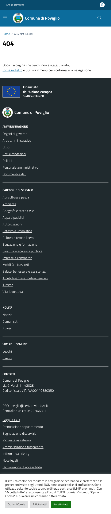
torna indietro (12, 70)
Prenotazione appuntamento (23, 426)
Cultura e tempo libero (18, 237)
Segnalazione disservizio (19, 433)
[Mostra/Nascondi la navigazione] (5, 17)
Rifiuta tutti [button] (40, 504)
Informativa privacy (16, 453)
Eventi (7, 358)
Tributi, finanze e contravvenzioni (25, 278)
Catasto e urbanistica (17, 230)
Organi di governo (15, 133)
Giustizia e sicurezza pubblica (22, 251)
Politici (7, 160)
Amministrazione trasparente (23, 446)
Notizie (7, 314)
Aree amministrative (17, 140)
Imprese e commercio (17, 257)
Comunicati (10, 321)
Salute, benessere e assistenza (24, 271)
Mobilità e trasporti (16, 264)
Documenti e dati (14, 174)
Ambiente (9, 203)
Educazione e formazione (20, 244)
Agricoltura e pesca (16, 197)
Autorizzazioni (12, 224)
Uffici (6, 147)
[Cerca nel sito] (100, 18)
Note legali (10, 460)
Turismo (8, 284)
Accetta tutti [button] (61, 504)
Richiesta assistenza (17, 440)
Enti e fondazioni (14, 153)
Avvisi (7, 328)
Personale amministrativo (20, 167)
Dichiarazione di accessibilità (22, 467)
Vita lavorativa (13, 291)
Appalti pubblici (13, 217)
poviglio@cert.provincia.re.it (29, 405)
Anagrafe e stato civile (18, 210)
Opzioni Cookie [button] (16, 504)
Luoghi (7, 351)
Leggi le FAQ (11, 419)
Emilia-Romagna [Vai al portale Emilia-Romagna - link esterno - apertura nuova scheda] (15, 5)
